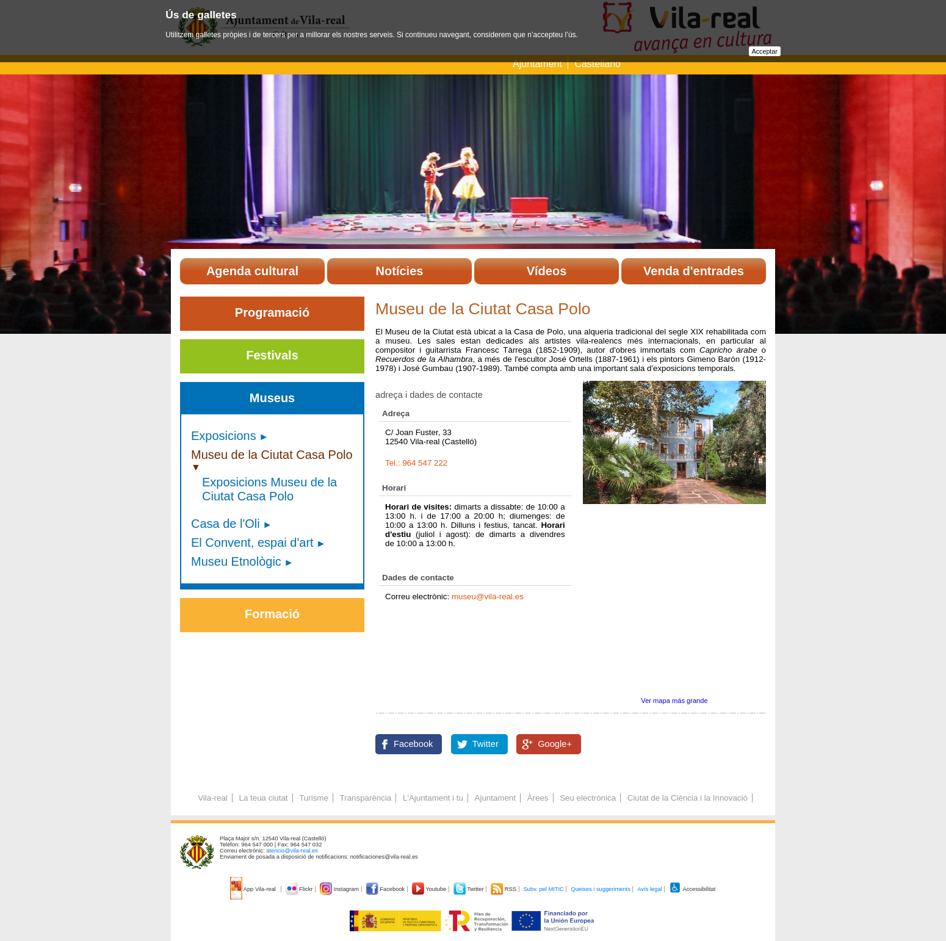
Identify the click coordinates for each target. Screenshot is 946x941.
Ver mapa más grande (674, 700)
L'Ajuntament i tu (433, 797)
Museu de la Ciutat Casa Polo (272, 454)
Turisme (313, 797)
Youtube (430, 889)
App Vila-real (254, 889)
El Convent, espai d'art (252, 542)
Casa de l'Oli (225, 523)
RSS (504, 889)
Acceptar (765, 51)
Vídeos (547, 271)
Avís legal (649, 889)
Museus (272, 398)
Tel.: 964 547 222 (416, 462)
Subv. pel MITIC (544, 889)
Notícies (400, 271)
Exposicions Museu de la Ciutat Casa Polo (269, 489)
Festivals (272, 355)
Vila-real (213, 797)
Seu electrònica (588, 797)
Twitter (485, 744)
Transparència (366, 797)
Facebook (413, 744)
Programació (272, 312)
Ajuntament (537, 64)
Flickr (300, 889)
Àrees (538, 797)
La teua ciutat (263, 797)
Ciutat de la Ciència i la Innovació (687, 797)
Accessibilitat (692, 889)
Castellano (597, 64)
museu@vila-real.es (488, 596)
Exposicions (223, 435)
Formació (272, 614)
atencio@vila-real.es (292, 851)
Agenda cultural (252, 271)
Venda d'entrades (693, 271)
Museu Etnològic (236, 561)
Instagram (340, 889)
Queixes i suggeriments (600, 889)
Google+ (555, 744)
